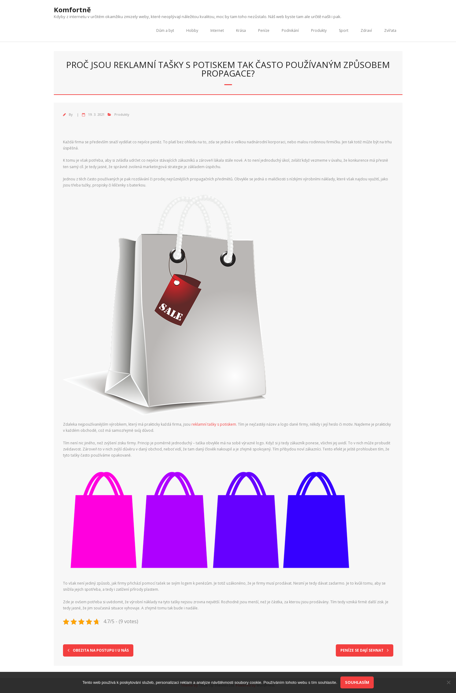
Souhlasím (357, 682)
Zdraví (366, 30)
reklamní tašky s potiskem (213, 424)
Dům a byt (165, 30)
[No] (448, 682)
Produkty (319, 30)
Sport (343, 30)
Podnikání (290, 30)
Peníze (263, 30)
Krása (241, 30)
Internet (217, 30)
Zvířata (390, 30)
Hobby (192, 30)
